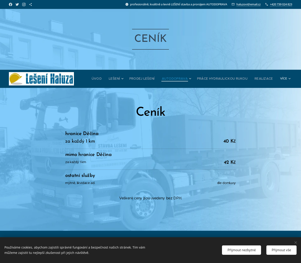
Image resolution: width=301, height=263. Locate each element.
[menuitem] (109, 78)
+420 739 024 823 (281, 4)
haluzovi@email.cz (248, 4)
